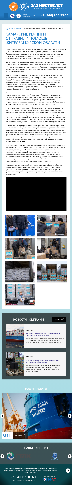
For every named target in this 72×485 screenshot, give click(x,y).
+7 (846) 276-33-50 (54, 15)
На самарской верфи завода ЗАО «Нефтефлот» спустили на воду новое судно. (43, 335)
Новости (18, 28)
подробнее (59, 319)
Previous (2, 416)
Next (69, 416)
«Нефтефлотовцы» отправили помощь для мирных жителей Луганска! (42, 361)
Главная (11, 28)
